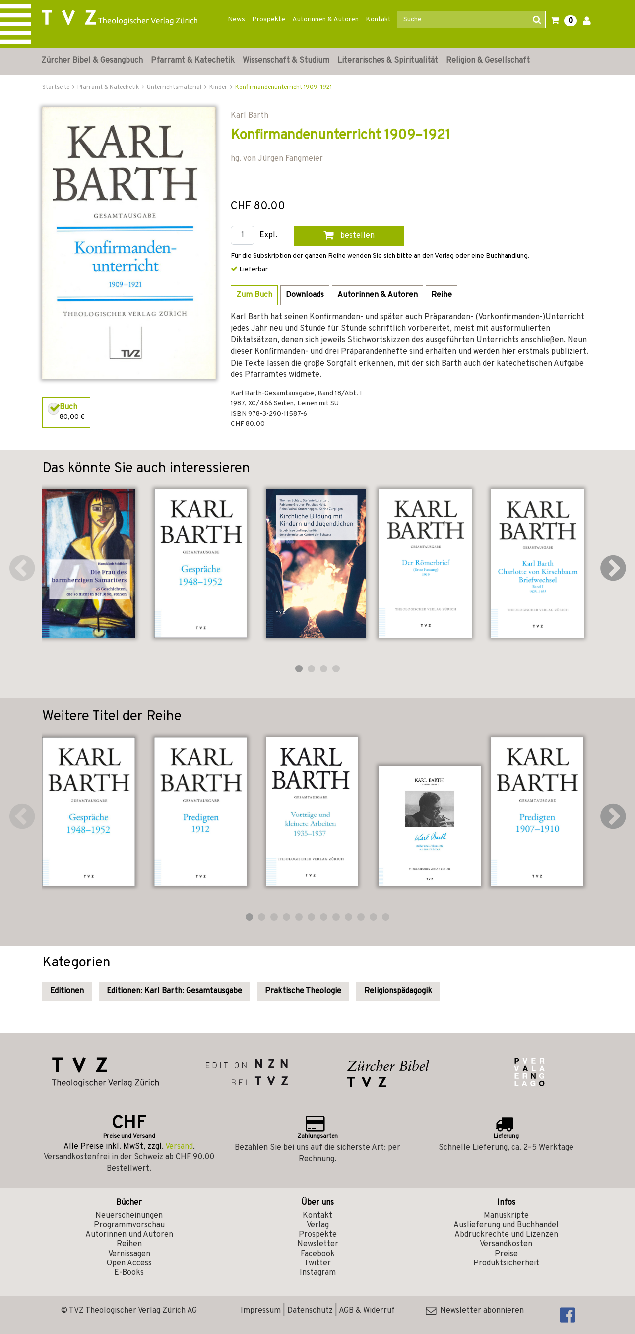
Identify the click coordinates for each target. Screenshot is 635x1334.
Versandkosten (506, 1244)
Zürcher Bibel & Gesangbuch (92, 61)
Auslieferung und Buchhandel (506, 1225)
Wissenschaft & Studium (286, 61)
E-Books (129, 1273)
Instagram (318, 1273)
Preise (506, 1254)
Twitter (317, 1263)
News (236, 19)
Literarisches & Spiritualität (387, 61)
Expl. (268, 235)
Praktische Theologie (303, 991)
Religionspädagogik (398, 991)
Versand (179, 1147)
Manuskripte (506, 1216)
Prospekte (268, 19)
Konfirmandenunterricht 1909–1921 (283, 87)
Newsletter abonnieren (475, 1311)
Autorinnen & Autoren (325, 19)
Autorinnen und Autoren (129, 1235)
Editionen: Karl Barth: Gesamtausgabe (174, 991)
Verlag (318, 1225)
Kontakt (378, 19)
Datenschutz (310, 1311)
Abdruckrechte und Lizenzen (506, 1235)
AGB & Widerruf (367, 1311)
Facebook (318, 1254)
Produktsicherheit (506, 1263)
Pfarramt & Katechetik (193, 61)
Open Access (129, 1263)
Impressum (261, 1311)
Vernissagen (129, 1254)
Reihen (129, 1244)
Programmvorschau (129, 1225)
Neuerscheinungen (129, 1216)
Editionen (67, 991)
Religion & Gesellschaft (488, 61)
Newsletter (317, 1244)
